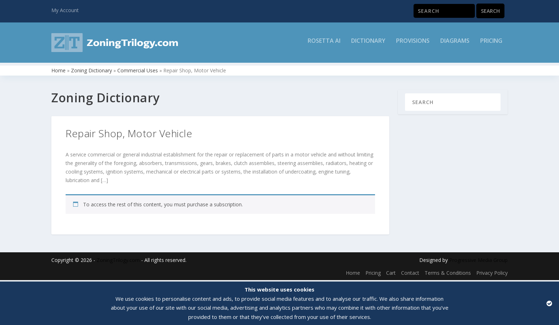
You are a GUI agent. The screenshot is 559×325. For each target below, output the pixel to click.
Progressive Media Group (478, 261)
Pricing (491, 45)
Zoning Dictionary (91, 71)
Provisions (413, 45)
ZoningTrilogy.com (118, 261)
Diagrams (455, 45)
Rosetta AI (324, 45)
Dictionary (368, 45)
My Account (65, 10)
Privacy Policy (492, 273)
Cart (391, 273)
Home (58, 71)
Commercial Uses (137, 71)
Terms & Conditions (448, 273)
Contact (410, 273)
